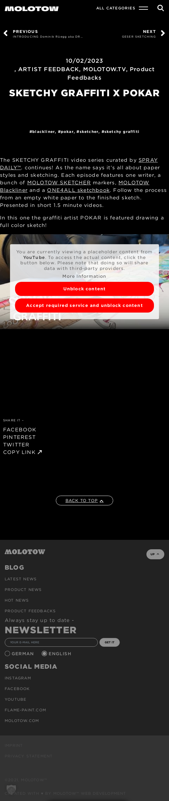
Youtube (15, 699)
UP (155, 554)
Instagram (18, 678)
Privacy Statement (29, 756)
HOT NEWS (17, 600)
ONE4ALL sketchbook (78, 190)
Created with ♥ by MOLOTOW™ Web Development (65, 793)
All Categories (115, 8)
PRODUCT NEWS (23, 589)
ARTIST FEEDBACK (48, 69)
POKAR (67, 131)
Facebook (17, 688)
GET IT (109, 642)
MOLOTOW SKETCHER (59, 183)
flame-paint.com (25, 710)
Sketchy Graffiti (122, 131)
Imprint (14, 745)
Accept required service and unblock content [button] (84, 305)
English (61, 653)
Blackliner (43, 131)
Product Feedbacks (30, 611)
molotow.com (22, 720)
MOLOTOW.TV (104, 69)
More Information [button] (84, 276)
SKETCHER (89, 131)
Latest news (21, 579)
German (23, 653)
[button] (11, 789)
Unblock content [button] (84, 288)
